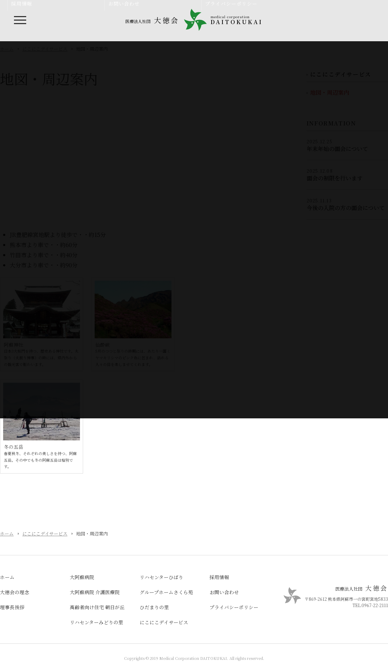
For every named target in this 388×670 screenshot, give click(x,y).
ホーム (7, 533)
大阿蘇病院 (82, 577)
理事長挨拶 (12, 607)
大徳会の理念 (14, 592)
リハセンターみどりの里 (96, 622)
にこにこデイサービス (44, 533)
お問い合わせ (224, 592)
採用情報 (219, 577)
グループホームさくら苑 (166, 592)
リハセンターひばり (161, 577)
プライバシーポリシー (234, 607)
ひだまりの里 (154, 607)
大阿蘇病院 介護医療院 (95, 592)
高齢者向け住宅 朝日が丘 (97, 607)
